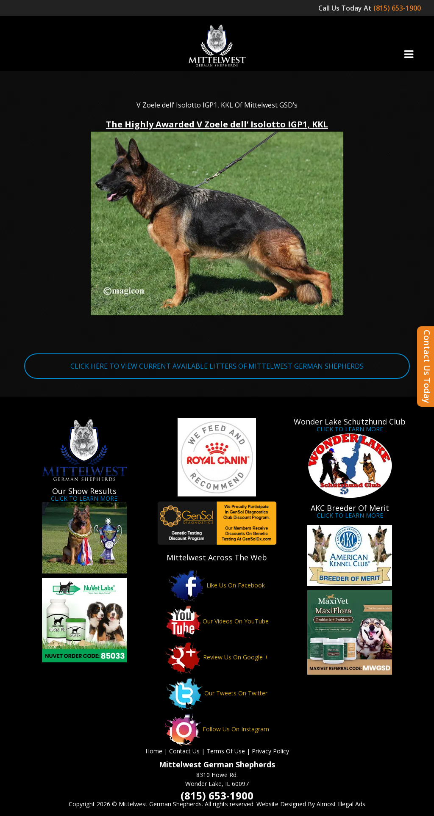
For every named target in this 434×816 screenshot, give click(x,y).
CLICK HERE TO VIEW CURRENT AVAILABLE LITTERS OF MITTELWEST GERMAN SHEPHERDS (217, 366)
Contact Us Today (427, 366)
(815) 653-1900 (398, 8)
